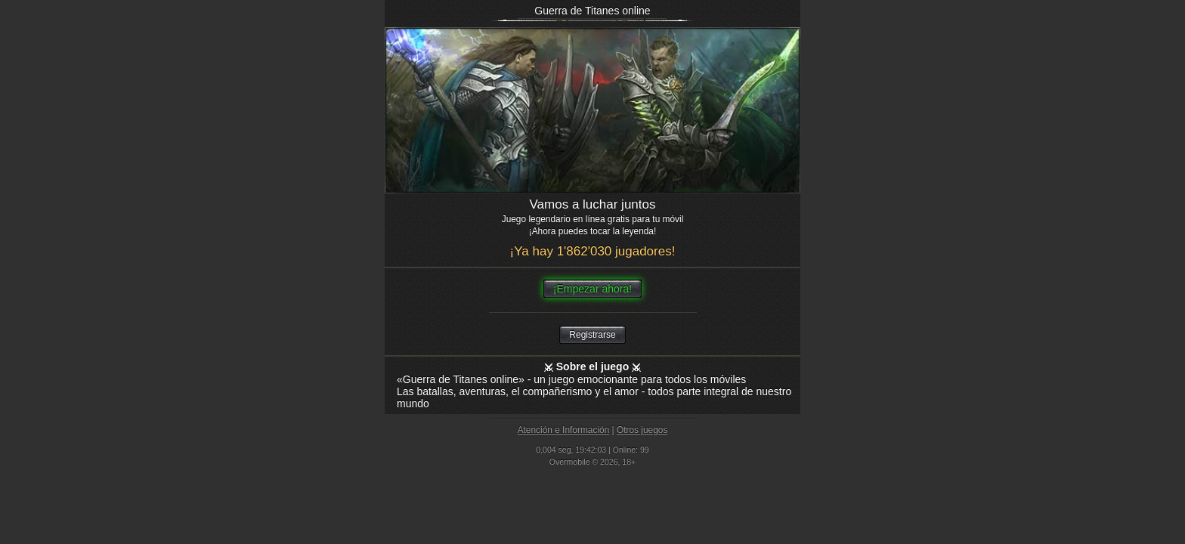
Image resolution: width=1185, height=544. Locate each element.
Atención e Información (564, 430)
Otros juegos (642, 430)
